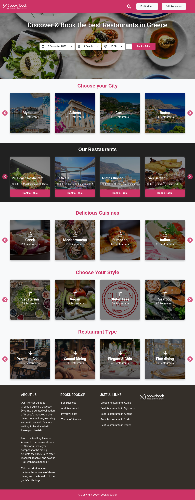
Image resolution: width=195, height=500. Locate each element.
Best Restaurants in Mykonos (118, 408)
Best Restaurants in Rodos (116, 425)
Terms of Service (71, 419)
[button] (5, 112)
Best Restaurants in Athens (116, 413)
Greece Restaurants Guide (116, 402)
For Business (147, 6)
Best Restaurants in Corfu (115, 419)
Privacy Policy (69, 413)
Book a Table (143, 46)
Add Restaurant (174, 6)
